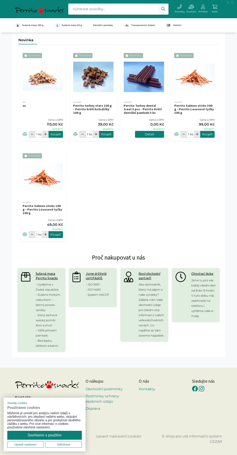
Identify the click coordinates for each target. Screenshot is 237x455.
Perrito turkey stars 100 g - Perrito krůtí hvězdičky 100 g (92, 109)
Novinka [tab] (25, 40)
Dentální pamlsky (103, 25)
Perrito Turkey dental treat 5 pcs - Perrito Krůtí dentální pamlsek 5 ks (143, 109)
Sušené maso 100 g (29, 25)
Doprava (93, 408)
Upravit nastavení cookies (118, 436)
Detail (149, 134)
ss (24, 106)
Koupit (56, 134)
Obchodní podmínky (104, 389)
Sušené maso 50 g (68, 25)
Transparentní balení (139, 25)
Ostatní (173, 25)
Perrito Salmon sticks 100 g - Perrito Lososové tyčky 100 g (42, 209)
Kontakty (147, 389)
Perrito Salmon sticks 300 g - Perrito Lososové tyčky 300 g (194, 109)
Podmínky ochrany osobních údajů (102, 399)
